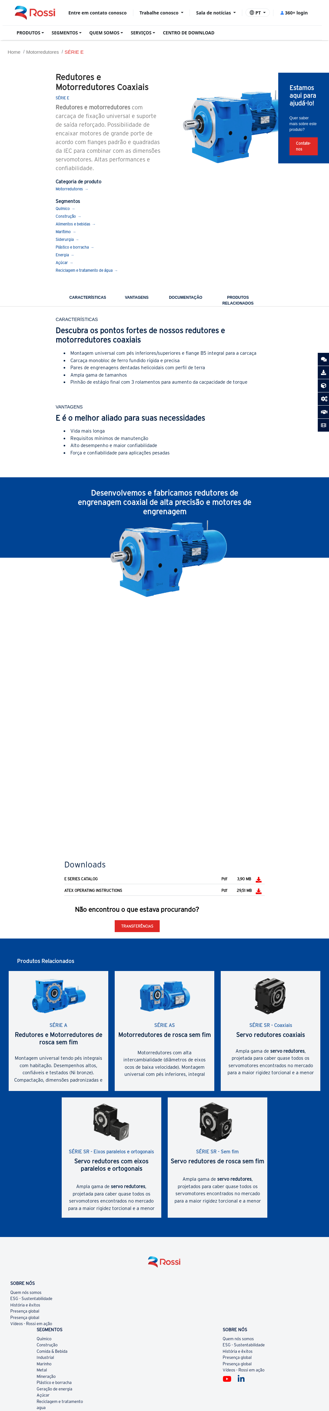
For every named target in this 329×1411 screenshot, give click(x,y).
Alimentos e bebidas (73, 224)
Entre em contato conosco (97, 13)
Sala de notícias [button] (214, 13)
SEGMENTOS (65, 33)
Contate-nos (303, 146)
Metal (42, 1370)
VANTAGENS (137, 297)
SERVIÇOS (141, 33)
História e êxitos (25, 1305)
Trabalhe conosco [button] (159, 13)
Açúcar (62, 263)
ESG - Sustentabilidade (31, 1298)
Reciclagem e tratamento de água (84, 270)
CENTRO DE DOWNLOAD (188, 33)
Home (14, 52)
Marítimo (63, 232)
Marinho (44, 1363)
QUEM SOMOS (104, 33)
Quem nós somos (25, 1292)
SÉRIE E (74, 52)
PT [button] (256, 13)
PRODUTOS (28, 33)
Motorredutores (42, 52)
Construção (66, 216)
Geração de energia (54, 1389)
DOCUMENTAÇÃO (185, 297)
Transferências (137, 926)
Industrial (45, 1357)
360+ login (294, 13)
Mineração (46, 1376)
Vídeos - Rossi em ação (31, 1323)
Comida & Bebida (52, 1351)
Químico (63, 208)
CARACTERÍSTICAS (87, 297)
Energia (62, 255)
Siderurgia (65, 239)
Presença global (24, 1311)
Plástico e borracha (72, 247)
